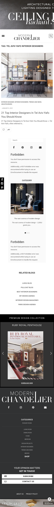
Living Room (28, 429)
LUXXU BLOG (27, 283)
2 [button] (27, 232)
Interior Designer (7, 102)
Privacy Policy (32, 494)
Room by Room (27, 423)
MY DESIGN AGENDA (27, 296)
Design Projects (27, 443)
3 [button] (28, 232)
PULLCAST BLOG (27, 287)
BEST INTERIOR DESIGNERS (27, 292)
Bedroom (28, 439)
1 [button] (25, 232)
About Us (20, 494)
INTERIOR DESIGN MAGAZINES (27, 300)
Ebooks (27, 453)
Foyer (27, 436)
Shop (27, 456)
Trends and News (35, 102)
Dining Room (28, 432)
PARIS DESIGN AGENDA (27, 304)
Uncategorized (6, 104)
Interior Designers (21, 102)
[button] (51, 353)
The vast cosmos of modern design (27, 218)
